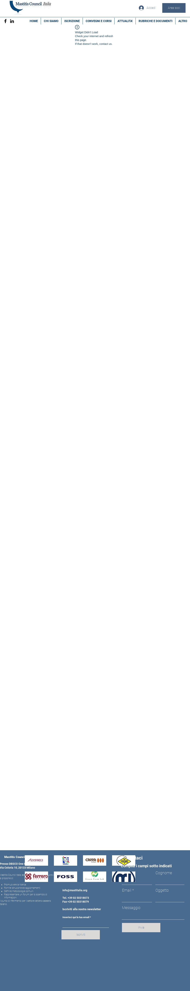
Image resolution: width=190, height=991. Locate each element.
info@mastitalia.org (74, 890)
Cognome (163, 873)
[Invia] (141, 927)
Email (126, 890)
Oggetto (162, 890)
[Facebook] (5, 21)
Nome (127, 873)
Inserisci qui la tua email (75, 917)
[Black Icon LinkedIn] (12, 21)
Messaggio (131, 908)
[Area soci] (174, 8)
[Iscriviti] (80, 935)
